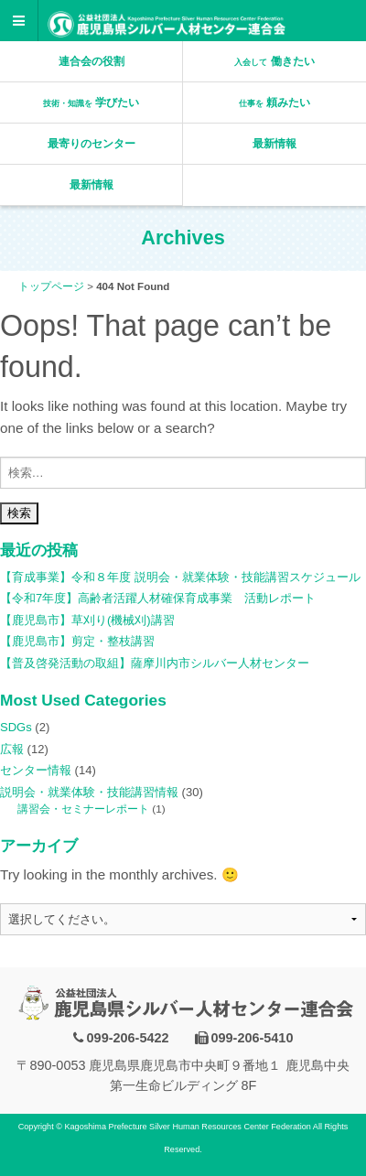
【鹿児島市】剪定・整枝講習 (77, 641)
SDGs (16, 727)
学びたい (91, 102)
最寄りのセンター (91, 143)
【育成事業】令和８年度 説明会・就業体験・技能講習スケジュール (180, 577)
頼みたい (274, 102)
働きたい (274, 61)
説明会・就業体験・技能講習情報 (89, 792)
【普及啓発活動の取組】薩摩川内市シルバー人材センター (154, 663)
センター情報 (35, 770)
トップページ (51, 286)
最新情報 (274, 143)
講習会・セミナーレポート (83, 809)
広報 (12, 749)
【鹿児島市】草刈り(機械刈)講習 (87, 620)
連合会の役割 (91, 61)
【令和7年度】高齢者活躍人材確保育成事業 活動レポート (158, 598)
